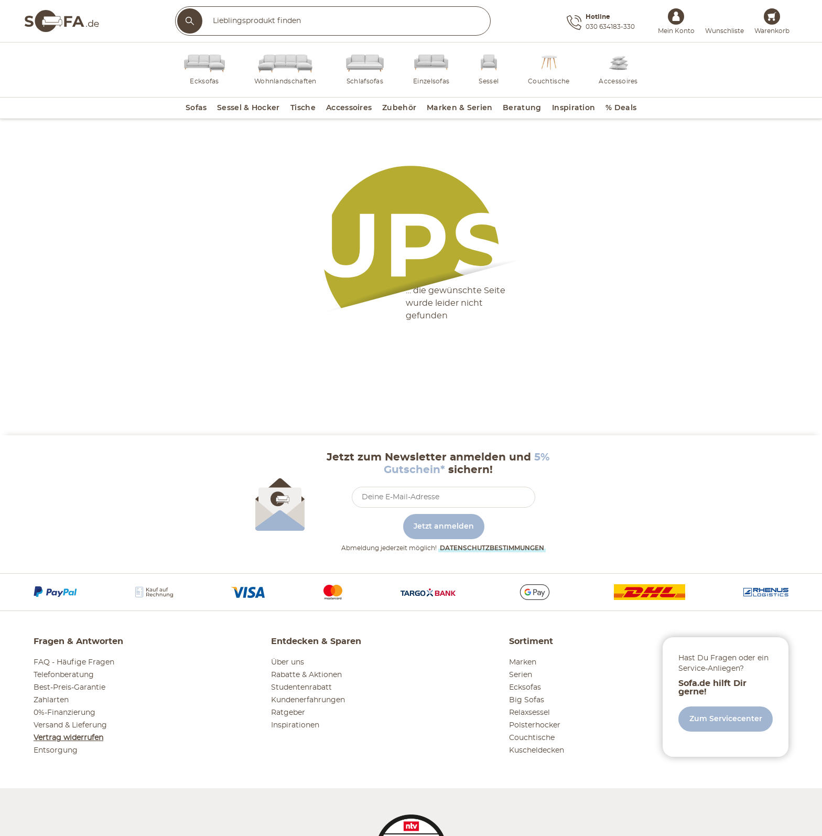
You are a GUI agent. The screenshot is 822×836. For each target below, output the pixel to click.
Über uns (287, 662)
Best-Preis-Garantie (69, 687)
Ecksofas (525, 687)
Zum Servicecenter (725, 719)
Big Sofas (526, 700)
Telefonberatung (64, 675)
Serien (520, 675)
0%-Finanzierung (64, 712)
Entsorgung (56, 750)
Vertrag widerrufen (68, 738)
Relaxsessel (529, 712)
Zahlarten (51, 700)
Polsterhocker (534, 725)
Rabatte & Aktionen (306, 675)
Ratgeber (288, 712)
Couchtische (532, 738)
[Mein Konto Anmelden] (676, 16)
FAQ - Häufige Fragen (74, 662)
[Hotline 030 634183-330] (601, 22)
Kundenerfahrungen (308, 700)
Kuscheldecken (536, 750)
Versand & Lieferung (70, 725)
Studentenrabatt (301, 687)
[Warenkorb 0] (772, 16)
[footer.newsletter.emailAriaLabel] (443, 497)
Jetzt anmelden (444, 526)
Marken (522, 662)
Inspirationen (295, 725)
